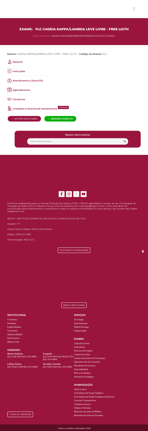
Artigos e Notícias (82, 406)
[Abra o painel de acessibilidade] (143, 251)
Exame (45, 36)
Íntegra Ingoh (80, 330)
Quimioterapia (80, 323)
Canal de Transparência (85, 399)
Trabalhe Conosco (82, 403)
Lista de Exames (82, 343)
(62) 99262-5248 (15, 366)
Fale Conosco (13, 337)
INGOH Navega (81, 326)
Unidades (11, 323)
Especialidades (81, 368)
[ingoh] (20, 9)
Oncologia (79, 319)
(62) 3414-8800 (29, 356)
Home (36, 36)
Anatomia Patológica (84, 376)
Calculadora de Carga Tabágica (88, 392)
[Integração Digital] (130, 427)
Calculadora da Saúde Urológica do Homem (94, 395)
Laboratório (79, 346)
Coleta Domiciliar (82, 354)
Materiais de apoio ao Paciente (88, 414)
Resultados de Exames (84, 365)
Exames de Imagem (83, 350)
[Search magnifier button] (125, 141)
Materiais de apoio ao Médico (87, 410)
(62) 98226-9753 (65, 356)
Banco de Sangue (82, 372)
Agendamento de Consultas (87, 361)
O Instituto (12, 319)
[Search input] (76, 141)
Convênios (12, 330)
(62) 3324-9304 (50, 356)
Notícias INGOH (14, 334)
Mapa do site (13, 341)
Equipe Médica (14, 326)
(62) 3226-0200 (14, 356)
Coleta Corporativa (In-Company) (89, 357)
